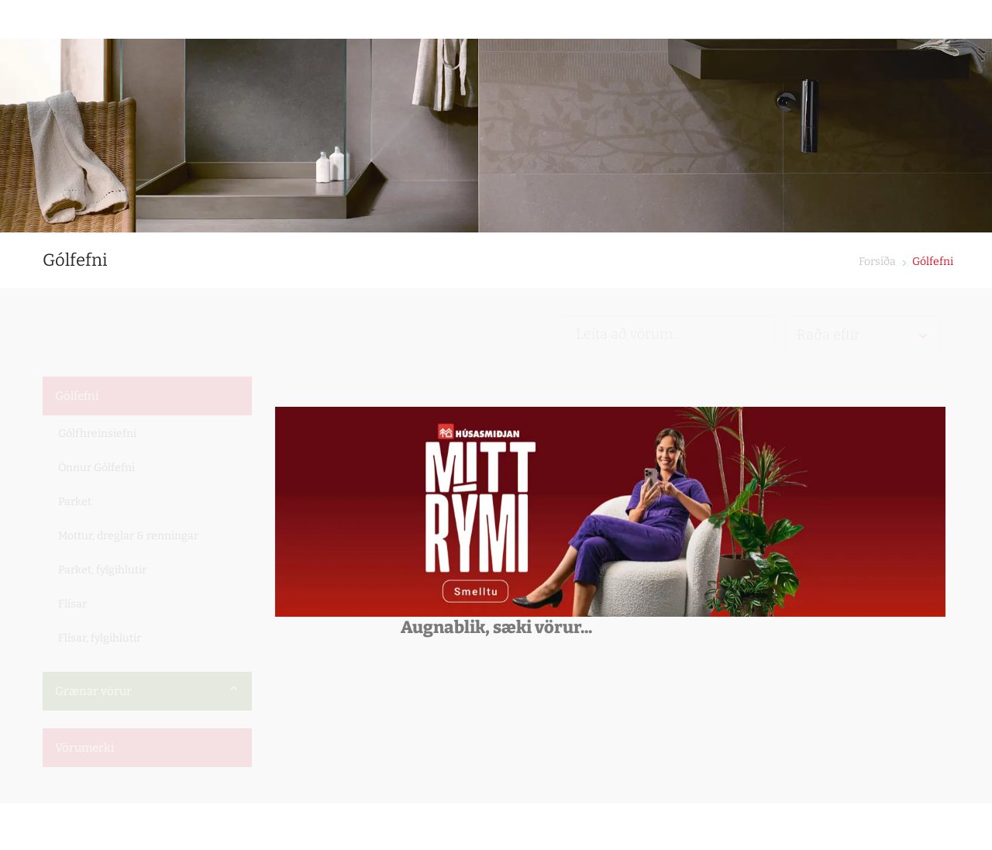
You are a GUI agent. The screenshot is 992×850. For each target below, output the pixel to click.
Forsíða (877, 261)
